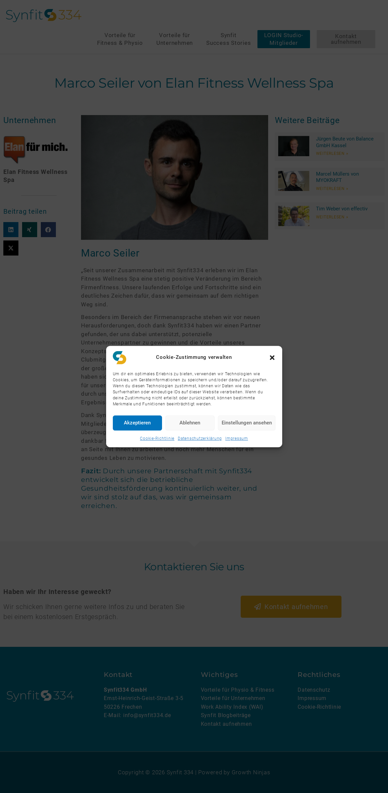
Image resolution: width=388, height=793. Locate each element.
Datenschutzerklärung (200, 438)
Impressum (236, 438)
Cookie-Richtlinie (157, 438)
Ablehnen (189, 423)
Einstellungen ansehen (247, 423)
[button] (272, 357)
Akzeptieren (137, 423)
